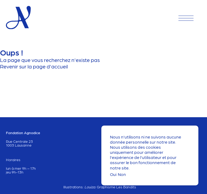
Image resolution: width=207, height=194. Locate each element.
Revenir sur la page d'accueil (34, 66)
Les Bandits (126, 186)
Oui (113, 174)
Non (122, 174)
